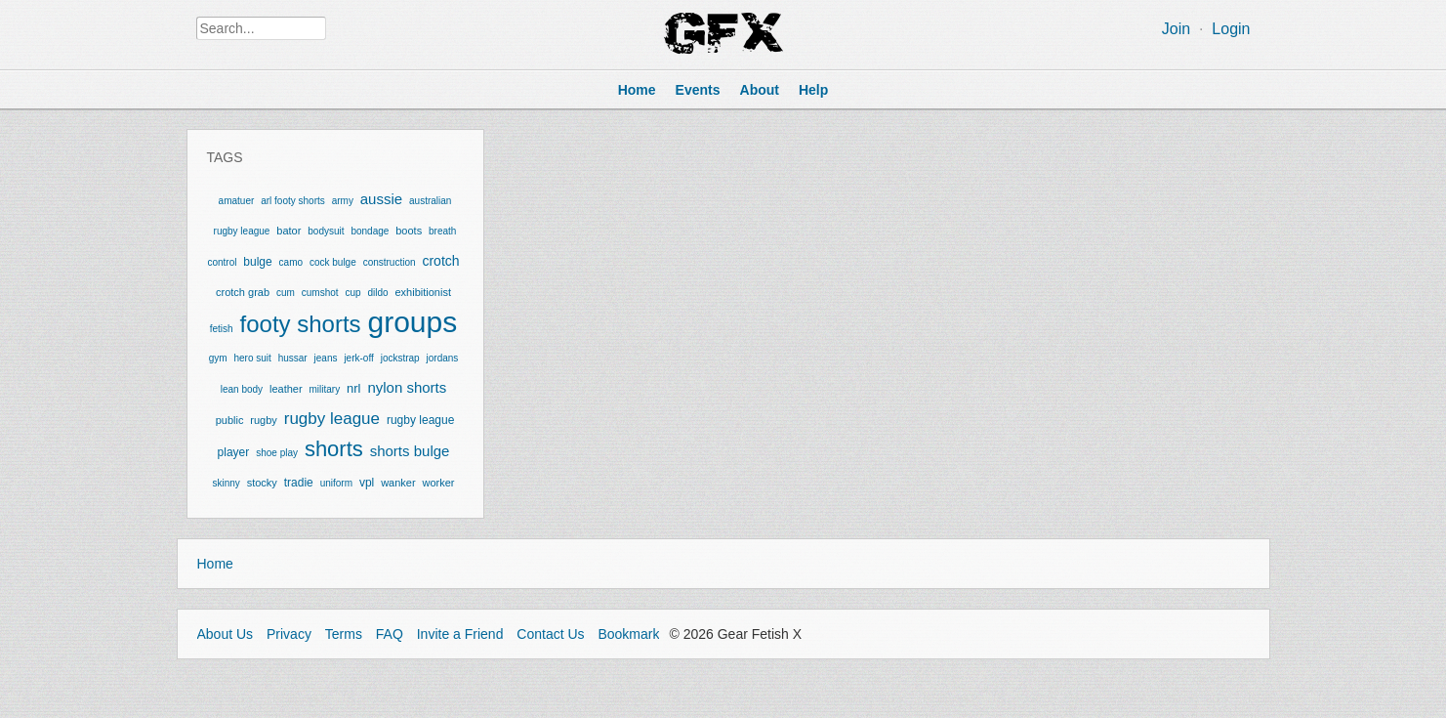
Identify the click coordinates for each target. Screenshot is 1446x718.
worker (439, 482)
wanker (398, 482)
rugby (263, 420)
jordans (443, 358)
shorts (334, 449)
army (342, 200)
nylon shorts (406, 387)
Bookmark (628, 634)
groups (413, 322)
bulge (257, 262)
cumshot (320, 292)
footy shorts (300, 324)
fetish (221, 328)
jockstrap (400, 358)
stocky (262, 482)
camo (291, 262)
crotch (440, 261)
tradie (298, 482)
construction (389, 262)
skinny (225, 483)
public (230, 420)
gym (218, 358)
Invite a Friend (460, 634)
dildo (377, 292)
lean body (242, 389)
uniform (336, 483)
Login (1231, 29)
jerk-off (358, 358)
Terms (343, 634)
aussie (381, 198)
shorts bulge (410, 451)
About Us (225, 634)
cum (285, 292)
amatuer (237, 200)
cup (352, 292)
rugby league (332, 418)
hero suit (251, 358)
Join (1176, 29)
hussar (293, 358)
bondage (370, 231)
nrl (353, 388)
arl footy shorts (293, 200)
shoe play (277, 452)
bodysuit (326, 231)
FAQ (389, 634)
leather (286, 389)
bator (288, 230)
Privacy (289, 634)
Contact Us (550, 634)
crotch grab (242, 292)
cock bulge (333, 262)
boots (408, 230)
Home (215, 563)
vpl (366, 482)
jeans (326, 358)
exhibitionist (422, 292)
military (325, 389)
